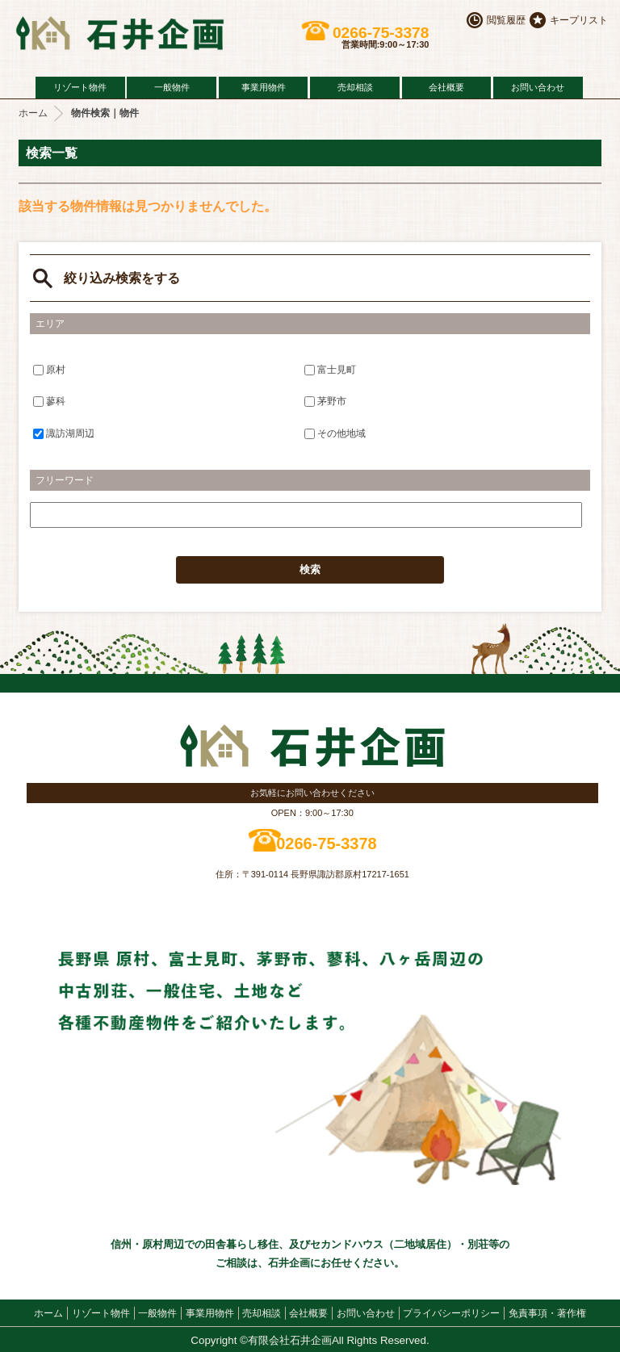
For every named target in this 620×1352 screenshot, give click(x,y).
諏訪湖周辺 (63, 433)
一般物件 (172, 87)
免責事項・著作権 (547, 1313)
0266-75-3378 (381, 32)
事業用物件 (263, 87)
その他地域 (335, 433)
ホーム (33, 113)
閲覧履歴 (506, 20)
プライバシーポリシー (451, 1313)
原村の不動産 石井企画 (137, 32)
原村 (49, 369)
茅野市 (325, 401)
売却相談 (355, 87)
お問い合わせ (537, 87)
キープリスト (579, 20)
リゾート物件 (80, 87)
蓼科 (49, 401)
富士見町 (330, 369)
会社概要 (446, 87)
